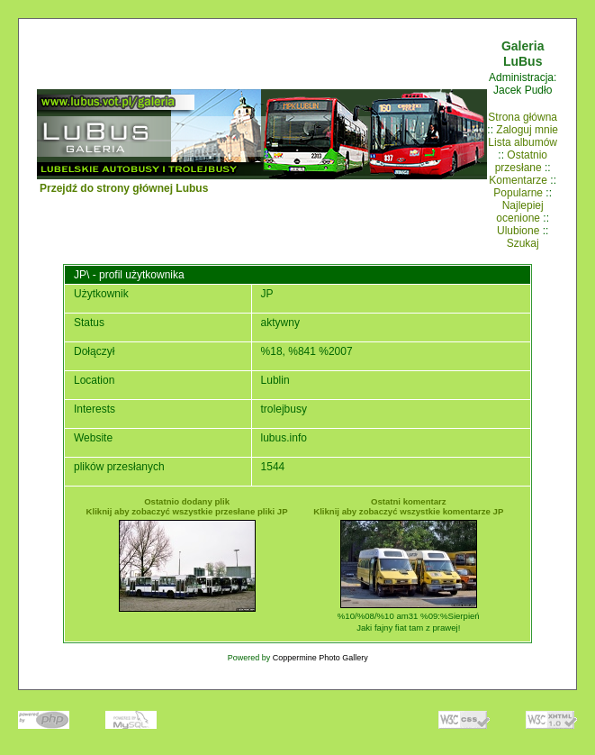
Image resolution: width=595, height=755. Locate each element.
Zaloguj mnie (527, 129)
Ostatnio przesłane (521, 161)
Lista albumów (522, 142)
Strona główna (522, 117)
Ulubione (518, 230)
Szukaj (523, 243)
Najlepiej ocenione (519, 211)
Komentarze (518, 180)
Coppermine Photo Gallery (320, 657)
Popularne (518, 192)
